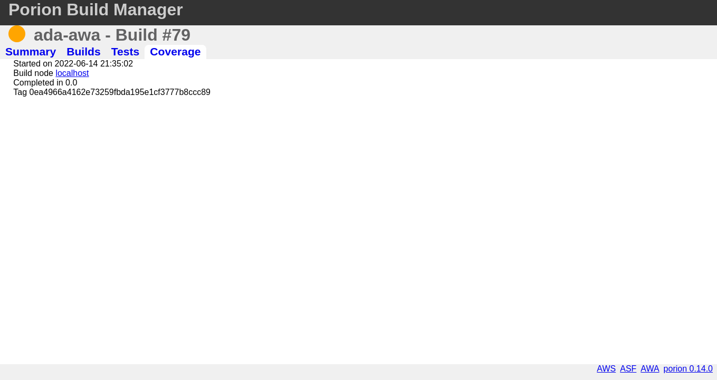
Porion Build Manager (95, 9)
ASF (628, 368)
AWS (606, 368)
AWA (649, 368)
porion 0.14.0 (688, 368)
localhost (72, 73)
